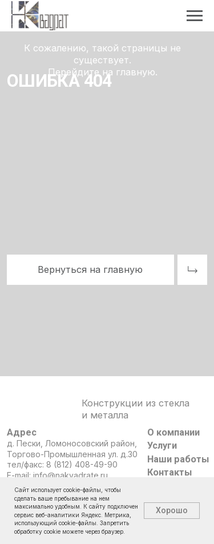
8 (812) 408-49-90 (82, 464)
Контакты (169, 472)
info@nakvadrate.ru (70, 475)
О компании (173, 432)
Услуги (162, 445)
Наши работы (178, 459)
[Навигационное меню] (195, 16)
